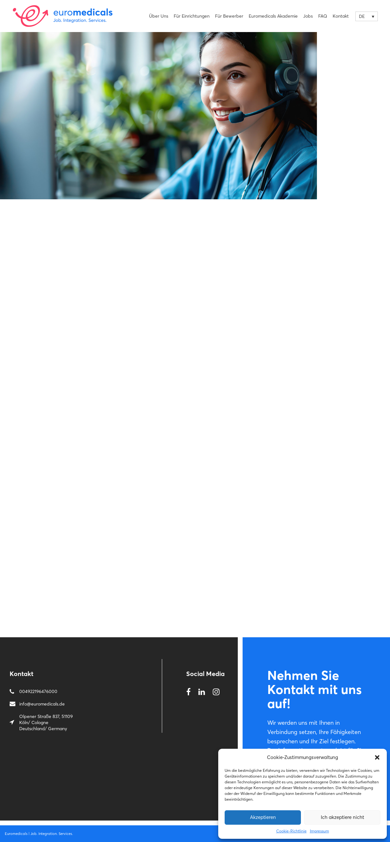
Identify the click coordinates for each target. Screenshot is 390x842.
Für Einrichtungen (192, 16)
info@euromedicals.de (42, 704)
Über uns (158, 16)
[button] (377, 757)
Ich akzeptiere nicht (342, 817)
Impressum (319, 831)
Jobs (308, 16)
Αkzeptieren (263, 817)
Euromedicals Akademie (273, 16)
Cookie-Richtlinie (291, 831)
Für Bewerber (229, 16)
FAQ (322, 16)
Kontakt (341, 16)
